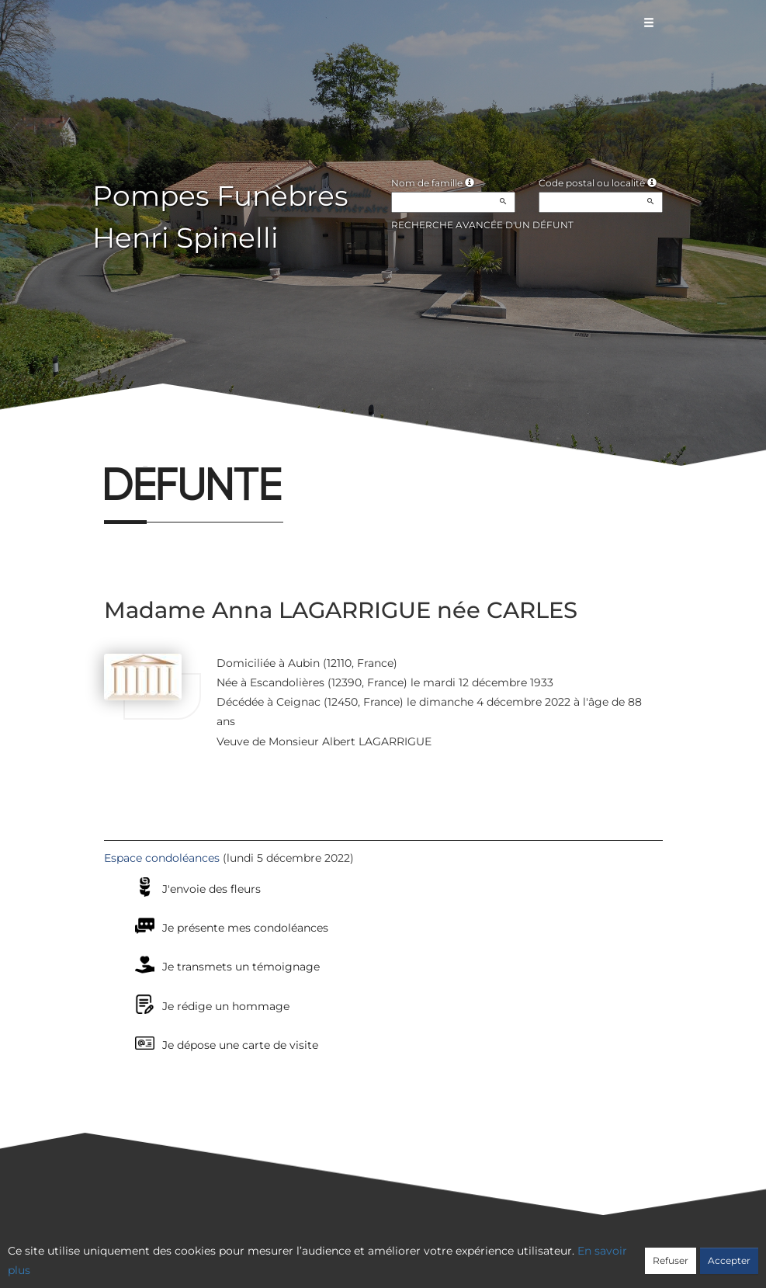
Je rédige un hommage (225, 1006)
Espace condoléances (162, 858)
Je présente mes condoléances (245, 928)
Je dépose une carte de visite (240, 1045)
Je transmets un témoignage (241, 967)
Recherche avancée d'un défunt (482, 225)
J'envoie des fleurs (211, 889)
